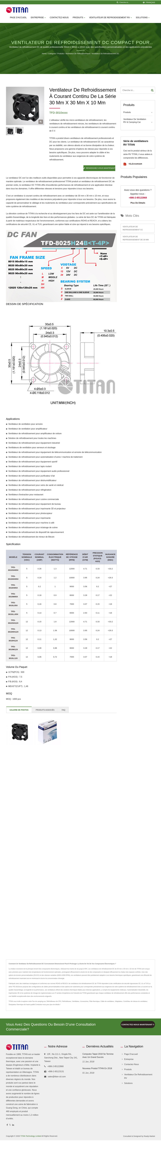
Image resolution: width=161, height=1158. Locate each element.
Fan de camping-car (39, 1001)
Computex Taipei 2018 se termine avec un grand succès (97, 1055)
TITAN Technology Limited (30, 1136)
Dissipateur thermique (16, 1004)
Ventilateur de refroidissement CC (133, 228)
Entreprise (38, 17)
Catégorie (52, 54)
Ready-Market (149, 1136)
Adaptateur (118, 1001)
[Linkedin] (13, 1125)
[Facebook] (7, 1125)
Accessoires (84, 1001)
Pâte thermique (94, 1001)
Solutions (142, 17)
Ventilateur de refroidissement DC (105, 54)
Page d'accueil (18, 17)
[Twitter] (10, 1125)
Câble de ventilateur (107, 1001)
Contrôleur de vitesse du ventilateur (135, 1001)
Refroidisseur (66, 1001)
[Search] (130, 2)
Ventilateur (75, 1001)
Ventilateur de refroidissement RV (110, 17)
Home (44, 54)
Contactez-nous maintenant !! (137, 1024)
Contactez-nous (59, 17)
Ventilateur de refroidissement (77, 54)
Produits (79, 17)
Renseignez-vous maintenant (99, 168)
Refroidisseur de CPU (54, 1001)
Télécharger (132, 164)
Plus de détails (137, 203)
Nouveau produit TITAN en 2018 (97, 1068)
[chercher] (117, 2)
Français (150, 2)
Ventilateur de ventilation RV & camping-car (134, 120)
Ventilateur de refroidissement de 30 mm (136, 238)
